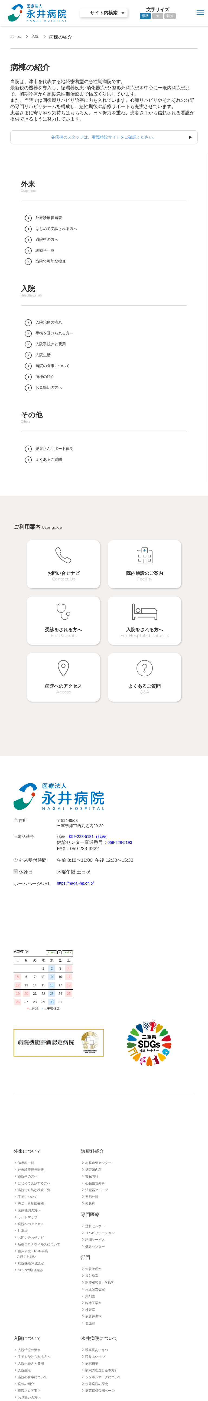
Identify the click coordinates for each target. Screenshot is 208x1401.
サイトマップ (29, 1150)
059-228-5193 (122, 811)
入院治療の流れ (31, 1283)
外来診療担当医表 (33, 1102)
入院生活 (25, 1303)
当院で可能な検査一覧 (37, 1123)
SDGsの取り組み (32, 1203)
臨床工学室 (94, 1236)
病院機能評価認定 (33, 1196)
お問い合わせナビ (33, 1170)
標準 (145, 16)
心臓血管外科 (96, 1116)
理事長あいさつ (98, 1283)
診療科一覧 (27, 1096)
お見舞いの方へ (31, 1330)
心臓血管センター (100, 1096)
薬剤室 (91, 1229)
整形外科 (92, 1130)
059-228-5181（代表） (94, 805)
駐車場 (23, 1164)
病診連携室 (94, 1249)
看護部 (91, 1256)
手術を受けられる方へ (37, 1290)
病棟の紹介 (27, 1317)
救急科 (91, 1136)
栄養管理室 (94, 1202)
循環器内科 (94, 1102)
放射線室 (92, 1209)
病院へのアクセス (33, 1157)
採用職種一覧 (29, 1370)
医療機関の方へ (31, 1143)
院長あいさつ (96, 1290)
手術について (29, 1130)
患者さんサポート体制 (37, 1337)
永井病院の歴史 (98, 1317)
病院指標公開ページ (102, 1323)
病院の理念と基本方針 (104, 1303)
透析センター (96, 1159)
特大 (170, 16)
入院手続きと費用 (33, 1296)
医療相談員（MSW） (103, 1215)
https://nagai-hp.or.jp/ (78, 852)
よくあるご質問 (31, 1344)
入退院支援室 (96, 1222)
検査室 (91, 1243)
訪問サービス (96, 1172)
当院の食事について (35, 1310)
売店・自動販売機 (33, 1136)
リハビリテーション (102, 1166)
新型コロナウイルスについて (42, 1177)
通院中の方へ (29, 1109)
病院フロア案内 (31, 1323)
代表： (64, 805)
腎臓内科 (92, 1109)
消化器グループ (98, 1123)
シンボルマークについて (106, 1310)
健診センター (96, 1179)
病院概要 (92, 1296)
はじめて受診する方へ (37, 1116)
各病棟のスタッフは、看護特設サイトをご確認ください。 (104, 137)
